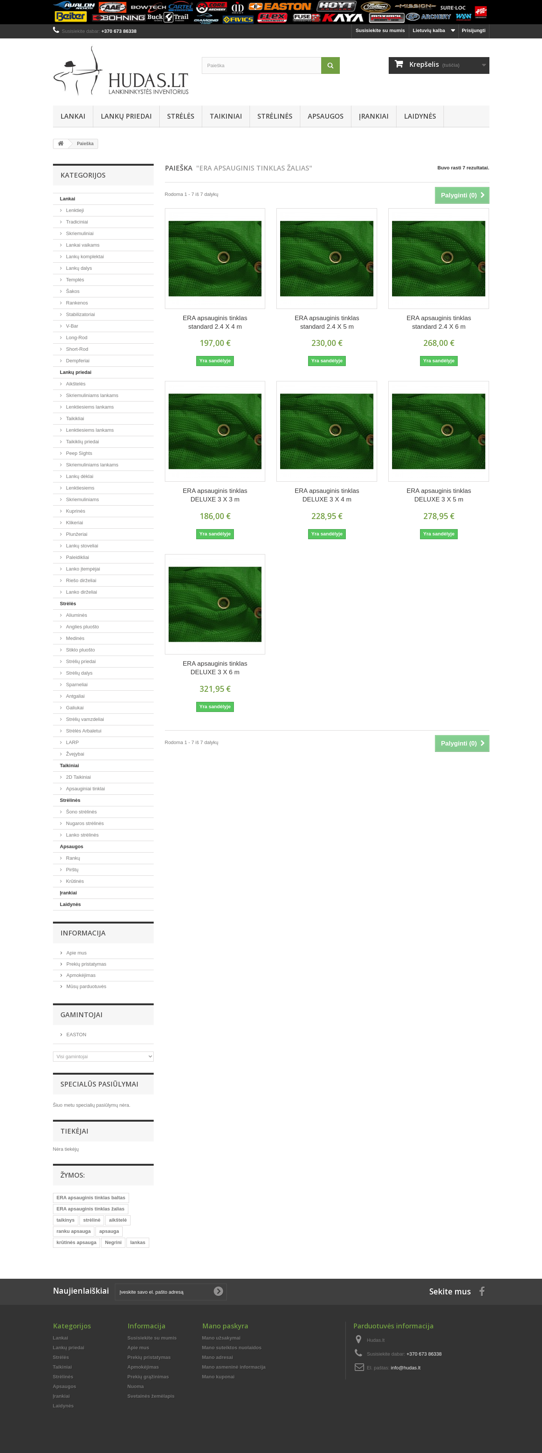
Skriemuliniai (79, 233)
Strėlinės (274, 116)
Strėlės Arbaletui (83, 731)
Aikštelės (75, 384)
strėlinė (91, 1220)
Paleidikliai (77, 557)
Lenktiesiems (79, 488)
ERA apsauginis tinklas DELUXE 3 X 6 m (215, 668)
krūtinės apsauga (77, 1242)
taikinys (66, 1220)
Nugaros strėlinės (84, 823)
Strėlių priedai (80, 661)
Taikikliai (74, 418)
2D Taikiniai (78, 777)
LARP (72, 742)
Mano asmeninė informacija (234, 1367)
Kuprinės (75, 511)
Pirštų (72, 869)
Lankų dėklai (79, 476)
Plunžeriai (76, 534)
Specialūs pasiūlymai (99, 1083)
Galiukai (74, 707)
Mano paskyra (225, 1325)
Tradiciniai (76, 222)
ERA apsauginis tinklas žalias (91, 1209)
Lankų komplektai (84, 256)
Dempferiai (77, 360)
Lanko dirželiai (81, 592)
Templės (74, 279)
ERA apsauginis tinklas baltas (91, 1197)
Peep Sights (79, 453)
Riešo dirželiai (81, 580)
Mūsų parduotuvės (86, 986)
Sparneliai (76, 684)
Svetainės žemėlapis (151, 1396)
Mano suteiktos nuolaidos (232, 1347)
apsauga (109, 1231)
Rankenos (76, 303)
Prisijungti (474, 30)
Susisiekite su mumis (380, 30)
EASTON (76, 1034)
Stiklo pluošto (80, 650)
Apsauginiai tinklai (85, 788)
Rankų (72, 858)
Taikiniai (226, 116)
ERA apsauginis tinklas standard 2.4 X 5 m (327, 322)
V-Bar (71, 326)
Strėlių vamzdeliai (84, 719)
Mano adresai (217, 1357)
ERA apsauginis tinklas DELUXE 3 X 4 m (327, 495)
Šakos (72, 291)
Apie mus (76, 953)
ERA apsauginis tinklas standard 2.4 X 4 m (215, 322)
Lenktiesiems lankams (89, 407)
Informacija (83, 932)
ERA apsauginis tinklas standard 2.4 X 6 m (439, 322)
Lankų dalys (78, 268)
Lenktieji (74, 210)
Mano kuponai (218, 1376)
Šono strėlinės (81, 812)
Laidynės (420, 116)
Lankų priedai (126, 116)
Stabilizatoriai (80, 314)
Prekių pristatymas (86, 964)
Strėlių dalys (79, 673)
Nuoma (136, 1386)
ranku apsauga (74, 1231)
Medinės (75, 638)
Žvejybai (74, 754)
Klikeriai (74, 522)
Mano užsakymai (221, 1338)
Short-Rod (76, 349)
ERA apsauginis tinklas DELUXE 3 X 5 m (439, 495)
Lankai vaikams (82, 245)
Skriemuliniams (82, 499)
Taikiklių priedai (82, 441)
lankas (137, 1242)
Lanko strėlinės (82, 835)
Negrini (113, 1242)
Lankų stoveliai (81, 546)
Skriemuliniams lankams (92, 395)
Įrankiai (374, 116)
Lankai (72, 116)
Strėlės (180, 116)
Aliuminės (76, 615)
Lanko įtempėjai (82, 569)
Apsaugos (326, 116)
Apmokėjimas (80, 975)
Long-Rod (76, 337)
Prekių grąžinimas (148, 1376)
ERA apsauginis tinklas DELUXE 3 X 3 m (215, 495)
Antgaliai (75, 696)
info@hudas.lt (406, 1368)
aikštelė (118, 1220)
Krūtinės (74, 881)
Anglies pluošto (82, 626)
